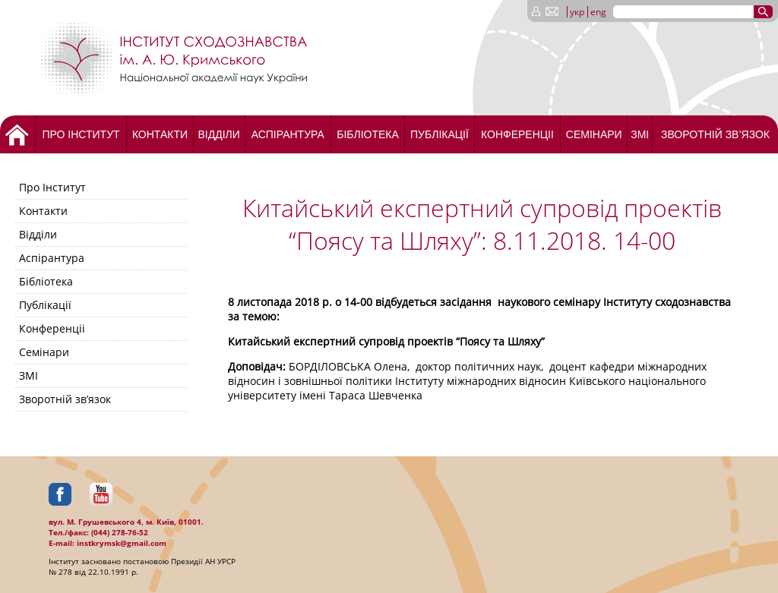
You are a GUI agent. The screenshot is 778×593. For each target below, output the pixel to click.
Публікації (439, 134)
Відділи (218, 134)
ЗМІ (640, 134)
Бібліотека (368, 134)
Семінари (594, 134)
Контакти (160, 134)
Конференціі (517, 134)
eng (598, 11)
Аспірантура (287, 134)
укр (577, 11)
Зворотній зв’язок (715, 134)
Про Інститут (80, 134)
